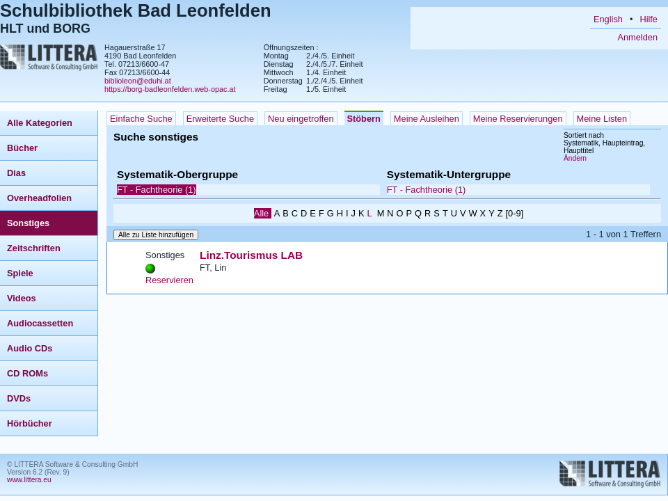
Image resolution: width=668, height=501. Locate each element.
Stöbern (364, 118)
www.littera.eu (29, 480)
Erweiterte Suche (220, 118)
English (608, 19)
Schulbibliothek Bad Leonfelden (135, 10)
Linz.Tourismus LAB (251, 255)
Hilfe (648, 19)
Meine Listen (602, 118)
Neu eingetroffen (300, 118)
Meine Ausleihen (426, 118)
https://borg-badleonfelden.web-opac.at (170, 89)
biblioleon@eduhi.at (137, 81)
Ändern (575, 158)
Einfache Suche (141, 118)
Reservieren (169, 280)
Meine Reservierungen (518, 118)
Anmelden (637, 37)
